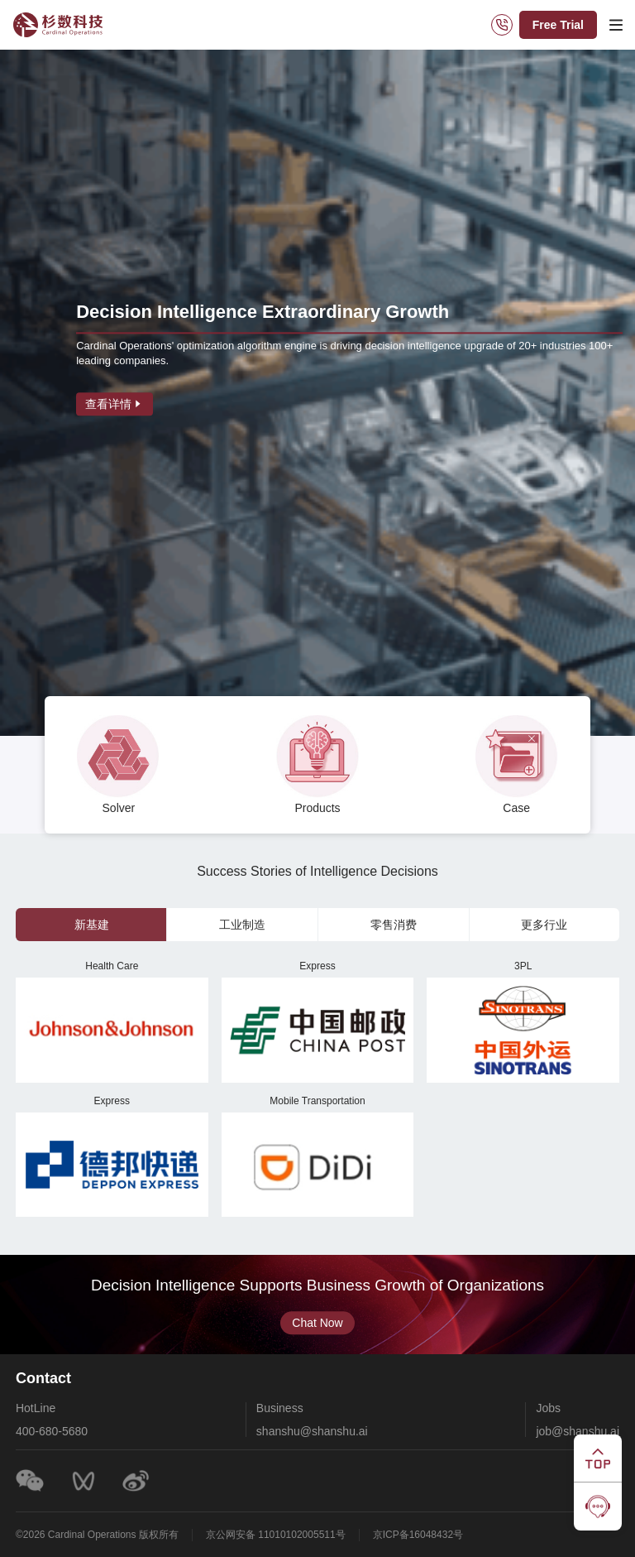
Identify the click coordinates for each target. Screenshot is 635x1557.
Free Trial (558, 24)
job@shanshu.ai (576, 1431)
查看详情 (114, 404)
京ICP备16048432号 (419, 1534)
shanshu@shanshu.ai (312, 1431)
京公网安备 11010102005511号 (276, 1534)
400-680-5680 (52, 1431)
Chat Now (317, 1322)
